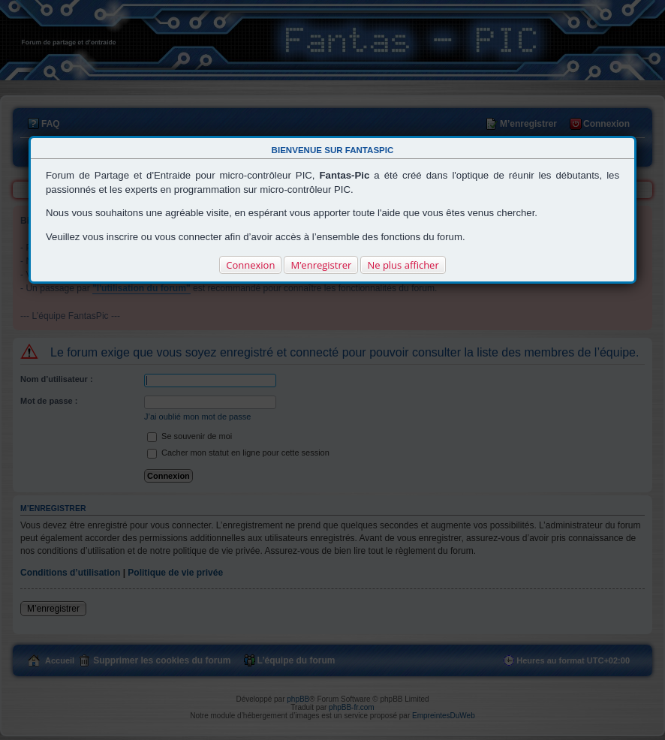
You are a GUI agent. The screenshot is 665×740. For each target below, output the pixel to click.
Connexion (250, 265)
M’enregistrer (320, 265)
